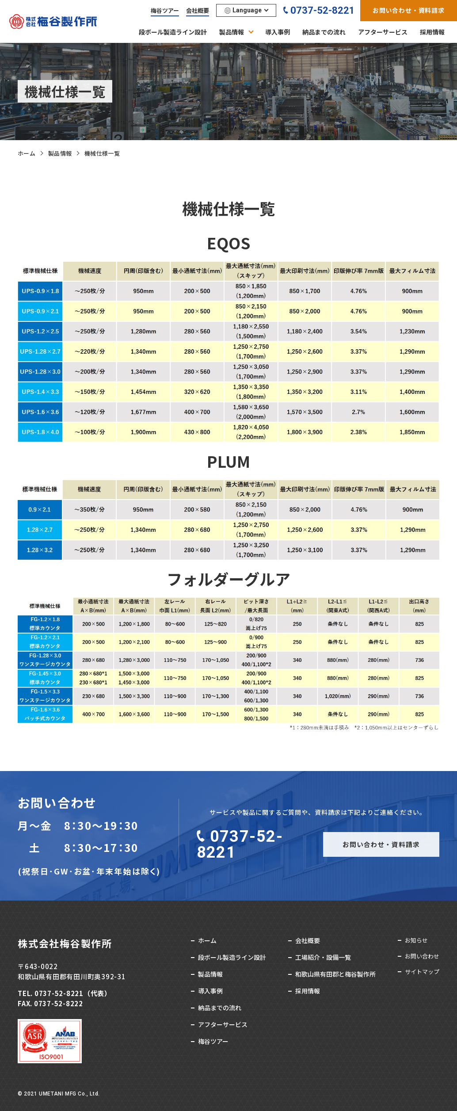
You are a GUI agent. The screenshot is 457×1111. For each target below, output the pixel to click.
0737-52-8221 (322, 10)
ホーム (26, 153)
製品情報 (60, 153)
